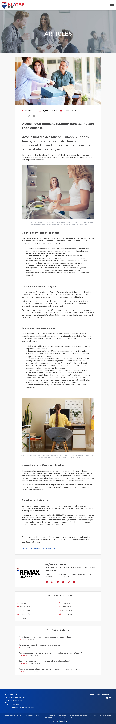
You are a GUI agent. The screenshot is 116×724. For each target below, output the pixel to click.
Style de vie (65, 614)
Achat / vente (25, 611)
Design (21, 618)
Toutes (21, 603)
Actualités (29, 111)
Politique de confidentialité (90, 716)
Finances (64, 603)
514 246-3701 (14, 705)
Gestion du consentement (63, 717)
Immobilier (65, 607)
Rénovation (65, 611)
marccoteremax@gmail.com (23, 707)
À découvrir (24, 607)
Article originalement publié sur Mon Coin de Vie (41, 549)
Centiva (63, 721)
